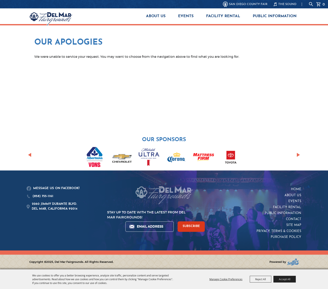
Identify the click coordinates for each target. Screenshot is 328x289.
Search (311, 4)
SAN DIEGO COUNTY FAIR (248, 4)
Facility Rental (223, 16)
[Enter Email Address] (149, 226)
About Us (155, 16)
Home (296, 189)
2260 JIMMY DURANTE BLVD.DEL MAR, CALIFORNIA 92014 (54, 206)
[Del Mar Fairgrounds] (51, 19)
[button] (29, 155)
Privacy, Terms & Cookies (278, 231)
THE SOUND (287, 4)
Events (185, 16)
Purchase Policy (286, 237)
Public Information (275, 16)
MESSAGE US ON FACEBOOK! (56, 188)
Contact (293, 219)
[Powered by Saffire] (293, 262)
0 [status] (324, 4)
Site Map (293, 225)
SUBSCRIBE (191, 226)
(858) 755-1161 (43, 196)
